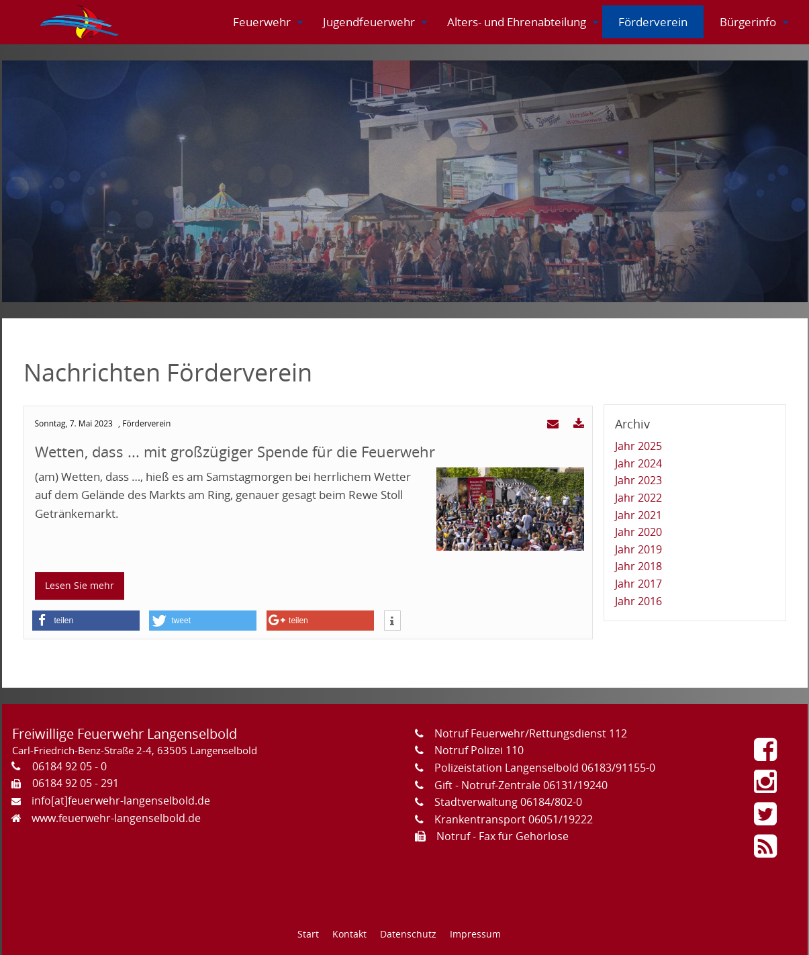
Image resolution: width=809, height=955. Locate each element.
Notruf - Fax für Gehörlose (502, 836)
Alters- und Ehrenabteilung (516, 22)
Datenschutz (408, 933)
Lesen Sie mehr (79, 585)
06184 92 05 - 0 (69, 766)
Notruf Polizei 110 (479, 750)
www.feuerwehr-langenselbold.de (116, 818)
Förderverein (652, 22)
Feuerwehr (262, 22)
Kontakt (349, 933)
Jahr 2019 (638, 549)
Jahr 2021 (638, 515)
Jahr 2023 (638, 480)
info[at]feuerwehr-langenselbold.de (121, 800)
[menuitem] (80, 22)
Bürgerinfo (748, 22)
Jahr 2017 (638, 583)
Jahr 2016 (638, 601)
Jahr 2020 (638, 532)
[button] (86, 620)
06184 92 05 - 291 (75, 783)
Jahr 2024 (638, 463)
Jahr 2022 (638, 497)
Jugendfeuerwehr (369, 22)
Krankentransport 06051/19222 (513, 819)
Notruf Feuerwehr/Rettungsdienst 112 (530, 733)
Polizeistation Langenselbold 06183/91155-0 (544, 767)
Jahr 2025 (638, 446)
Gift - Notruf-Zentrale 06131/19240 (521, 785)
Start (308, 933)
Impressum (475, 933)
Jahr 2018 (638, 566)
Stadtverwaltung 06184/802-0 (508, 801)
